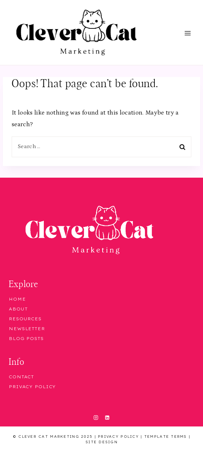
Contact (21, 376)
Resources (25, 318)
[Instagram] (96, 417)
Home (17, 299)
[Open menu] (187, 33)
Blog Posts (26, 338)
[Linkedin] (107, 417)
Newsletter (27, 328)
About (18, 309)
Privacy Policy (32, 386)
